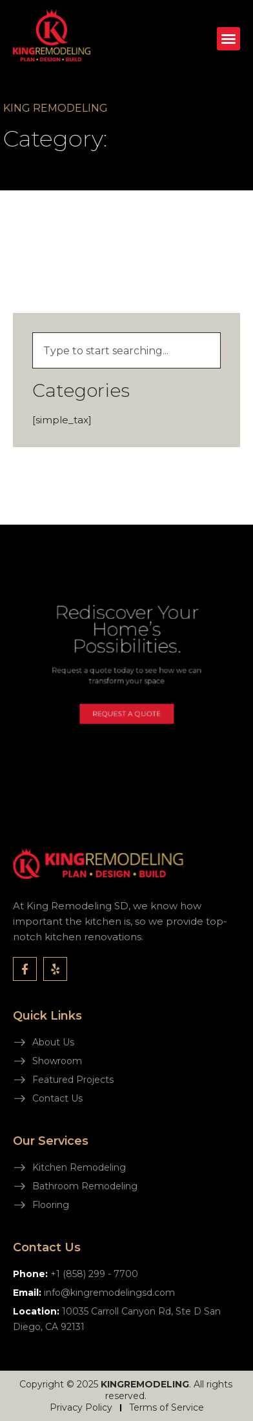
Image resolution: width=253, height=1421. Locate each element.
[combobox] (126, 350)
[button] (228, 38)
